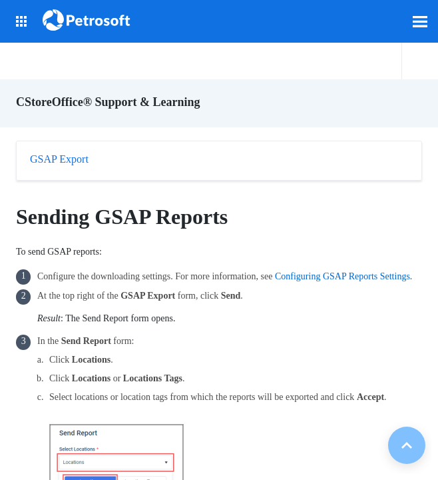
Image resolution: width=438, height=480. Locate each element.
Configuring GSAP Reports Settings (342, 276)
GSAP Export (59, 159)
